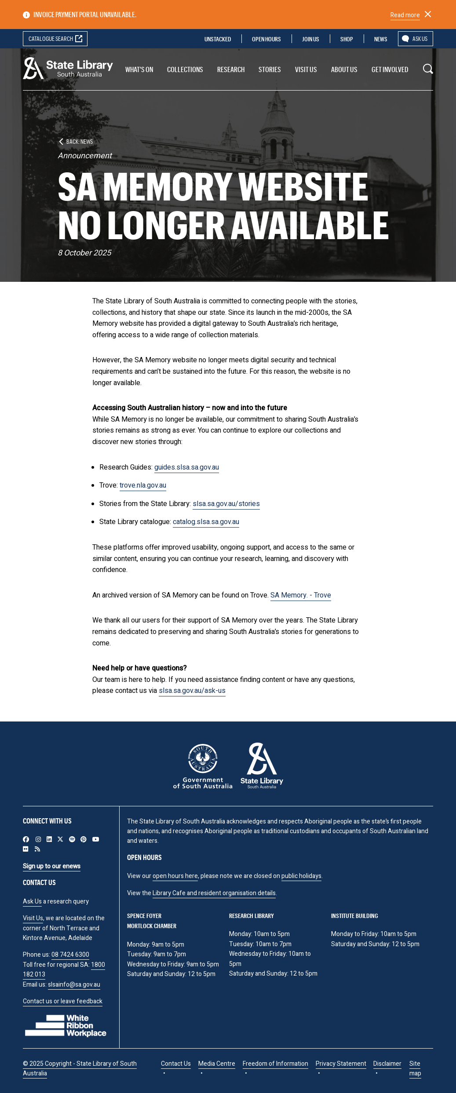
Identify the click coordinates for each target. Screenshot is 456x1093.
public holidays (301, 876)
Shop (346, 39)
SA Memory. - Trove (300, 595)
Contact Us (176, 1063)
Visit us (306, 69)
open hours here (175, 876)
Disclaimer (387, 1063)
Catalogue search (51, 38)
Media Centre (216, 1063)
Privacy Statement (341, 1063)
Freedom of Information (275, 1063)
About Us (344, 69)
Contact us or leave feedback (62, 1001)
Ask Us (32, 901)
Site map (415, 1068)
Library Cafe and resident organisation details (214, 893)
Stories (270, 69)
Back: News (79, 141)
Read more (405, 15)
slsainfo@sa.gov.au (74, 984)
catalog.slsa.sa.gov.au (206, 522)
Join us (310, 39)
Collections (185, 69)
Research (230, 69)
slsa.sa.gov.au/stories (226, 504)
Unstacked (217, 39)
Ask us (419, 38)
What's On (139, 69)
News (380, 39)
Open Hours (266, 39)
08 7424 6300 (70, 954)
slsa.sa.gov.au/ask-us (192, 690)
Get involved (390, 69)
